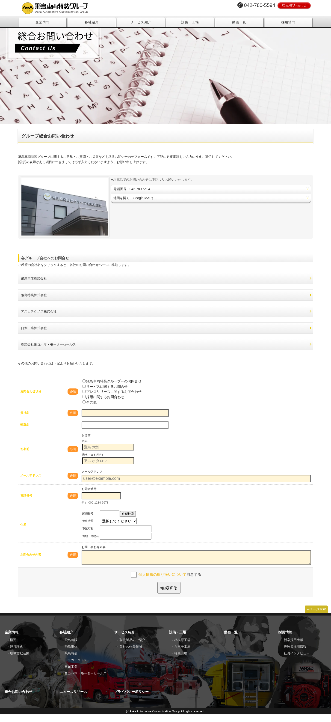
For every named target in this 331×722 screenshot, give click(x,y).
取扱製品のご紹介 (132, 647)
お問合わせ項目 (30, 398)
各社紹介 (92, 22)
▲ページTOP (316, 617)
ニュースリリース (73, 699)
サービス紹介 (140, 22)
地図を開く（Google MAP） (134, 205)
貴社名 (24, 420)
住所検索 (128, 521)
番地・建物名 (90, 543)
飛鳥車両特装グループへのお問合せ (112, 389)
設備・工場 (190, 22)
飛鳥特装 (71, 661)
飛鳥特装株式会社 (34, 302)
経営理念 (16, 654)
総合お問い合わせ (294, 5)
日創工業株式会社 (34, 335)
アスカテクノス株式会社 (38, 319)
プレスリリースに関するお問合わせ (112, 399)
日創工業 (71, 674)
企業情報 (42, 22)
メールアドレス (30, 483)
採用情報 (288, 22)
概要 (13, 647)
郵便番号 (87, 520)
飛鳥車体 (71, 654)
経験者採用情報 (295, 654)
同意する (170, 582)
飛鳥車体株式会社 (34, 286)
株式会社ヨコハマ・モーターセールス (48, 352)
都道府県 (87, 528)
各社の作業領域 (130, 654)
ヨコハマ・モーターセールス (85, 681)
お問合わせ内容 (30, 562)
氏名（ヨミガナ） (93, 462)
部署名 (24, 432)
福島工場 (180, 661)
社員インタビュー (297, 661)
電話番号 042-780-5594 (131, 196)
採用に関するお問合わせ (103, 404)
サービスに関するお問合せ (105, 394)
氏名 (85, 448)
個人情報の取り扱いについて (162, 582)
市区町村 (87, 535)
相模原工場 (182, 647)
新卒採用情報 (293, 647)
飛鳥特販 (71, 647)
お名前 (24, 456)
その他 (90, 410)
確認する (169, 595)
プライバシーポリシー (131, 699)
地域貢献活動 (19, 661)
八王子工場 (182, 654)
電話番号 (26, 503)
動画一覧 (239, 22)
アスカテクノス (76, 667)
